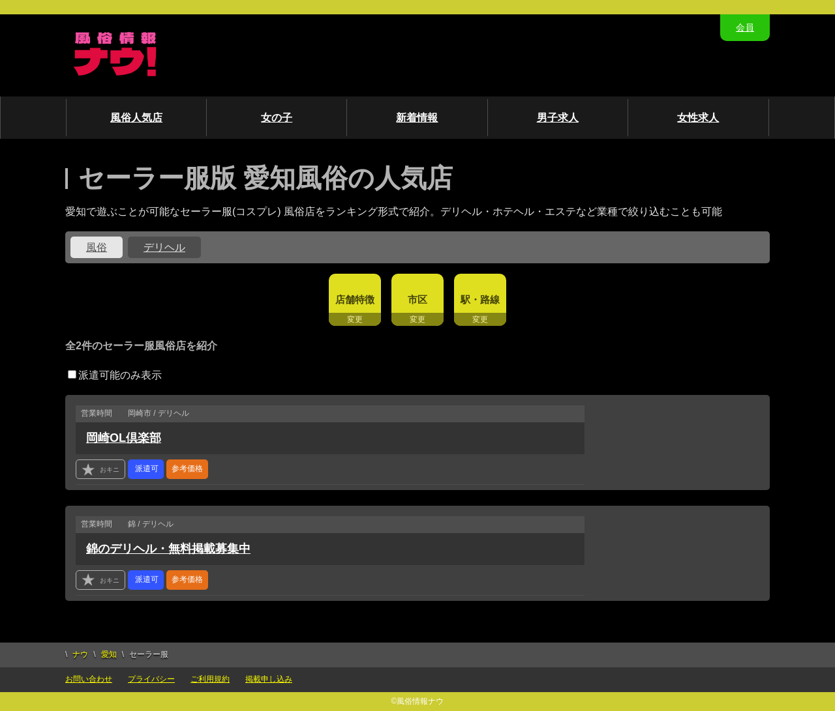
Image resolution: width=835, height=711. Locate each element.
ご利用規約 (210, 679)
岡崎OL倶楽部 (123, 437)
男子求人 (558, 117)
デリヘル (164, 247)
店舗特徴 (354, 299)
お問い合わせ (88, 679)
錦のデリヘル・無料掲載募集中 (168, 548)
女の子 (276, 117)
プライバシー (151, 679)
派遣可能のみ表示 (115, 375)
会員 (745, 27)
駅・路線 (480, 299)
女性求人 (698, 117)
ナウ (80, 654)
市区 (417, 299)
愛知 (109, 654)
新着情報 (417, 117)
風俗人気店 (136, 117)
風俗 (96, 247)
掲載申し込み (268, 679)
